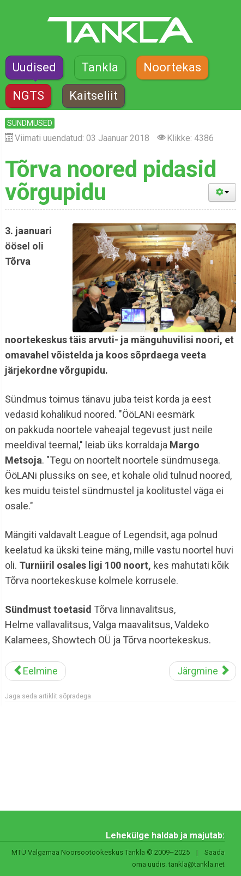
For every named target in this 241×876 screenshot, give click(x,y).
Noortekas (172, 67)
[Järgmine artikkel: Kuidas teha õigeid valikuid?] (202, 671)
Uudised (34, 67)
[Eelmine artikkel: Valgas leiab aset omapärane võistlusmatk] (35, 671)
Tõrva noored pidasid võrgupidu (110, 180)
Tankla (99, 67)
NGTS (28, 95)
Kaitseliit (93, 95)
